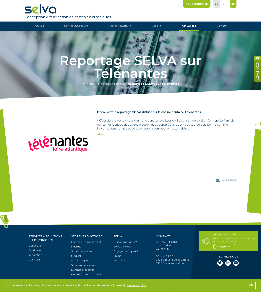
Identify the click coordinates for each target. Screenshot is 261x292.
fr (216, 4)
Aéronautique (79, 260)
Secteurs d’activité (120, 25)
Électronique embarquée (86, 274)
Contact (221, 25)
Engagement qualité (126, 251)
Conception (36, 245)
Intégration (35, 254)
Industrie (76, 246)
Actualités (189, 25)
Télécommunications (83, 265)
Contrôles (34, 259)
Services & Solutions (76, 25)
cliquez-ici (224, 246)
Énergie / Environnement (86, 241)
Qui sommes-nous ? (125, 241)
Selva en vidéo (122, 246)
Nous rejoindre (197, 4)
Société (156, 25)
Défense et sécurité (83, 269)
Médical (76, 255)
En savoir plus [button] (136, 285)
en (223, 4)
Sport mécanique (82, 251)
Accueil (39, 25)
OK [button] (251, 285)
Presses (119, 84)
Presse (117, 255)
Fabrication (35, 250)
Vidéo (101, 134)
